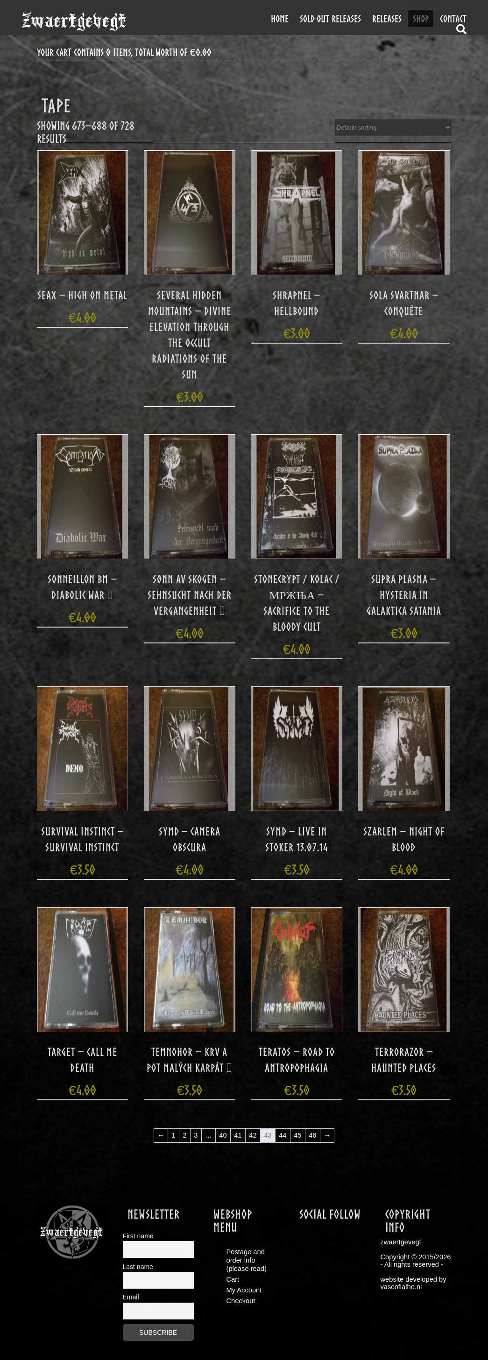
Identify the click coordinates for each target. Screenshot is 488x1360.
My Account (244, 1290)
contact (453, 19)
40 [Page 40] (222, 1135)
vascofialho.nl (401, 1287)
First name (138, 1236)
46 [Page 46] (312, 1135)
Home (280, 19)
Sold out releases (330, 19)
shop (421, 19)
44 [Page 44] (282, 1135)
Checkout (240, 1301)
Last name (138, 1266)
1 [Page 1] (174, 1135)
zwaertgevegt (74, 21)
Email (131, 1297)
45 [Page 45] (297, 1135)
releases (387, 19)
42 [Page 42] (252, 1135)
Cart (233, 1279)
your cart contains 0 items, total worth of (124, 52)
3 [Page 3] (196, 1135)
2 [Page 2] (184, 1135)
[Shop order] (393, 127)
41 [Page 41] (237, 1135)
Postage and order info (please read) (246, 1260)
